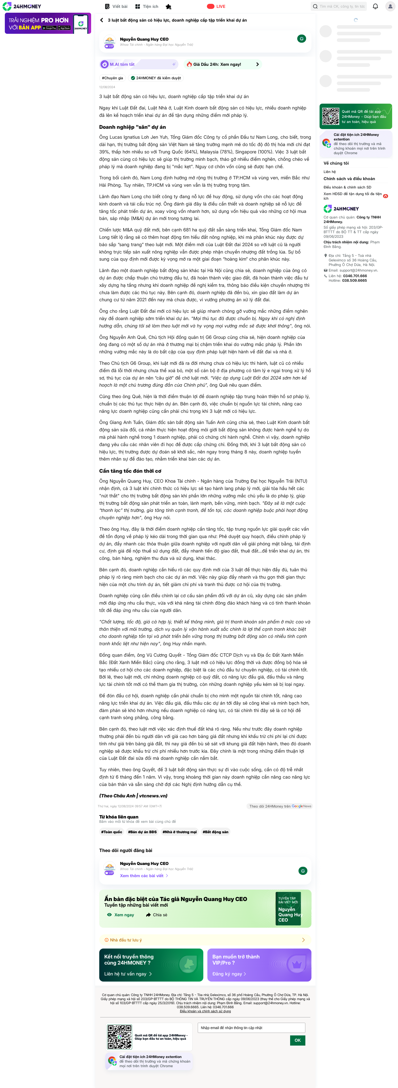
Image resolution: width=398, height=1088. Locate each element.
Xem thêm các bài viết (141, 875)
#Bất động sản (215, 832)
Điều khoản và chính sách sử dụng (205, 1011)
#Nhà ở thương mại (180, 832)
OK (298, 1040)
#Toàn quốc (111, 832)
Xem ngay (120, 914)
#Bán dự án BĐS (142, 832)
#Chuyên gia (112, 78)
